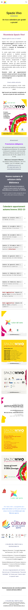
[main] (14, 13)
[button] (2, 2)
